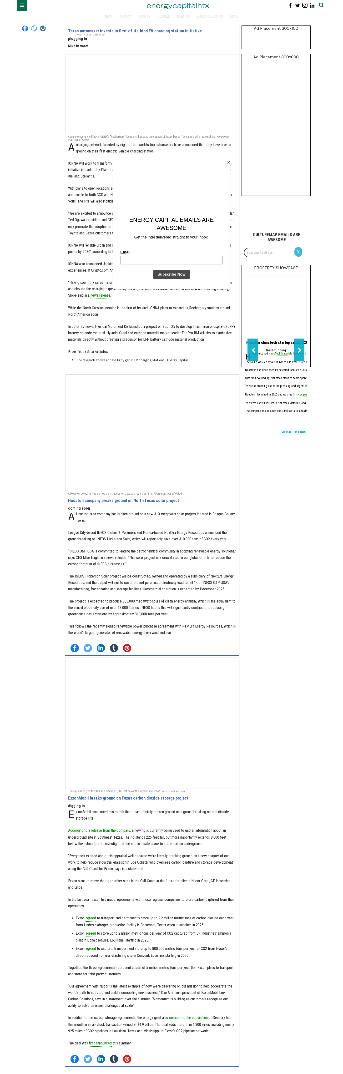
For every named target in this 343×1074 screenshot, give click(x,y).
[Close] (228, 162)
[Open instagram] (43, 28)
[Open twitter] (34, 28)
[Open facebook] (25, 28)
